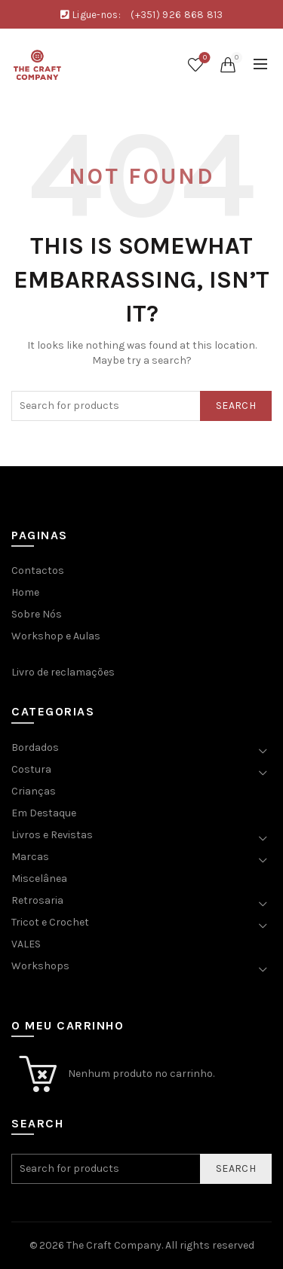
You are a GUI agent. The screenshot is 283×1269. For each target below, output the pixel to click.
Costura (31, 769)
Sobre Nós (36, 614)
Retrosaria (37, 900)
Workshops (40, 965)
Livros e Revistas (52, 834)
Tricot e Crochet (50, 922)
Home (25, 592)
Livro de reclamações (63, 672)
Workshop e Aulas (55, 636)
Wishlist (203, 58)
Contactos (37, 570)
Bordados (35, 747)
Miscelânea (39, 878)
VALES (26, 944)
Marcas (30, 856)
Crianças (33, 791)
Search (236, 405)
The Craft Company (113, 1245)
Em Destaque (43, 813)
